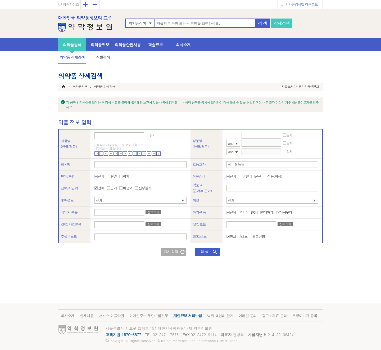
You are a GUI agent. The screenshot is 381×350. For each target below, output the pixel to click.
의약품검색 (137, 23)
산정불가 (144, 188)
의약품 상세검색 (72, 57)
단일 (113, 176)
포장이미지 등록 (304, 315)
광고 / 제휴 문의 (274, 315)
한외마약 (267, 212)
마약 (243, 212)
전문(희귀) (274, 176)
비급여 (127, 188)
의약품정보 (100, 44)
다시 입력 (171, 252)
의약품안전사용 (128, 44)
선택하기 (153, 212)
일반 (245, 176)
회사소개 (183, 44)
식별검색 (103, 57)
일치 (152, 135)
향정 (253, 212)
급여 (113, 188)
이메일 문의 (247, 315)
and (230, 143)
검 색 (262, 23)
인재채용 (87, 315)
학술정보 (155, 44)
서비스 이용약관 (111, 315)
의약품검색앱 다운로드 (301, 4)
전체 (101, 176)
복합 (126, 176)
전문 (258, 176)
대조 (244, 236)
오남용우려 (284, 212)
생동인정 (258, 236)
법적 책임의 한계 (220, 315)
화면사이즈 (71, 4)
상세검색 (282, 23)
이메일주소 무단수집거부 (148, 315)
